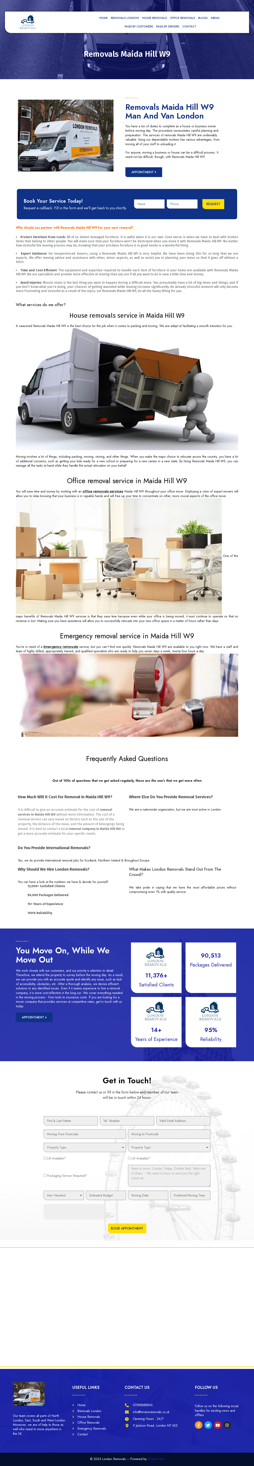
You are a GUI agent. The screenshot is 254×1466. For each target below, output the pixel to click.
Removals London (125, 18)
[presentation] (74, 1212)
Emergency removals (60, 646)
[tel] (166, 5)
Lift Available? (56, 1158)
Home (103, 18)
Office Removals (182, 18)
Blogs (203, 18)
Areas (216, 18)
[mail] (128, 5)
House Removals (154, 18)
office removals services (103, 491)
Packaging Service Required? (67, 1175)
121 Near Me (156, 1459)
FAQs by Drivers (167, 26)
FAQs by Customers (139, 26)
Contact (189, 26)
